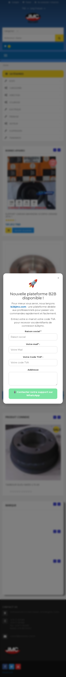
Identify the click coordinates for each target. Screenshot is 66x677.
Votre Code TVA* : (33, 357)
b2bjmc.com (18, 306)
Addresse (33, 369)
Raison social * (33, 331)
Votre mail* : (33, 344)
